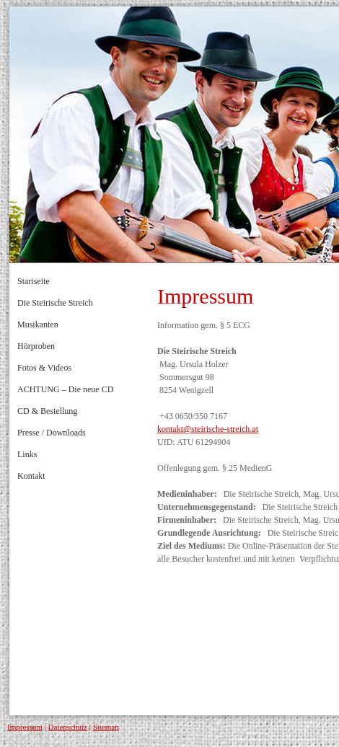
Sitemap (106, 726)
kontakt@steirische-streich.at (207, 429)
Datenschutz (67, 726)
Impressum (25, 726)
